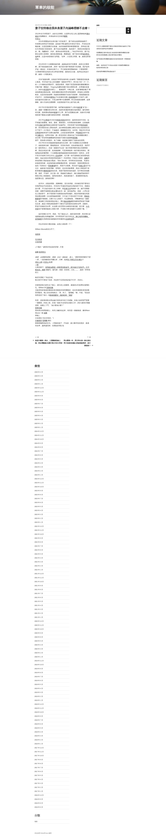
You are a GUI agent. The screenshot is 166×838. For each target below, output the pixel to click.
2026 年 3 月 (39, 376)
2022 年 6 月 (39, 550)
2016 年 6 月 (39, 807)
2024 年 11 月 (39, 435)
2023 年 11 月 (39, 483)
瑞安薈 (79, 107)
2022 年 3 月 (39, 562)
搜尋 (97, 25)
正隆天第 (42, 125)
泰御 (55, 112)
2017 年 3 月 (39, 783)
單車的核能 (44, 7)
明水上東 (38, 262)
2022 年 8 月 (39, 542)
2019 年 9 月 (39, 668)
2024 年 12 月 (39, 431)
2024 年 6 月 (39, 455)
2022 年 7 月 (39, 546)
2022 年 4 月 (39, 558)
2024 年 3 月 (39, 467)
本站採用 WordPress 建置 (43, 833)
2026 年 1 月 (39, 384)
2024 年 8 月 (39, 447)
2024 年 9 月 (39, 443)
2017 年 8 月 (39, 763)
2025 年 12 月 (39, 388)
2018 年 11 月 (39, 708)
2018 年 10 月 (39, 712)
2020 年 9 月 (39, 633)
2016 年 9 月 (39, 799)
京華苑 (37, 133)
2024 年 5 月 (39, 459)
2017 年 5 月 (39, 775)
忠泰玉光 (67, 188)
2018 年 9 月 (39, 716)
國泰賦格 (47, 171)
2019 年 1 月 (39, 700)
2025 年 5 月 (39, 411)
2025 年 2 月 (39, 423)
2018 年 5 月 (39, 728)
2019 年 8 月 (39, 672)
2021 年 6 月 (39, 597)
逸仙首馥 (67, 201)
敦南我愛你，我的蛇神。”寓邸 (61, 295)
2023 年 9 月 (39, 490)
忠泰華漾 (69, 219)
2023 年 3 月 (39, 514)
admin (49, 25)
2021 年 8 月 (39, 589)
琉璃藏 (44, 320)
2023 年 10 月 (39, 487)
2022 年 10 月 (39, 534)
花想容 (37, 234)
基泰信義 (38, 308)
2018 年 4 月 (39, 732)
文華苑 (46, 120)
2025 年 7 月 (39, 404)
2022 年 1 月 (39, 570)
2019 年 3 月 (39, 692)
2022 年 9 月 (39, 538)
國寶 (65, 36)
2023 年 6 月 (39, 502)
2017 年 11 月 (39, 752)
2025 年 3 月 (39, 419)
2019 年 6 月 (39, 680)
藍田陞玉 (42, 252)
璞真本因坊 (61, 120)
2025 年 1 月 (39, 427)
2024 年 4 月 (39, 463)
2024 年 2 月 (39, 471)
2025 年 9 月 (39, 396)
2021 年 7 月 (39, 593)
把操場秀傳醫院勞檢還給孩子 (106, 71)
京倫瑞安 (38, 320)
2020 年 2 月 (39, 653)
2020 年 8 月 (39, 637)
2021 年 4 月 (39, 605)
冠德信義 (49, 287)
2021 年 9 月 (39, 585)
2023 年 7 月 (39, 498)
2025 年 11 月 (39, 392)
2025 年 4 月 (39, 415)
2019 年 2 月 (39, 696)
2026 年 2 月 (39, 380)
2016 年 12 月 (39, 795)
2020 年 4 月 (39, 645)
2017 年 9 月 (39, 759)
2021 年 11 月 (39, 578)
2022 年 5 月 (39, 554)
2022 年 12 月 (39, 526)
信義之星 (82, 166)
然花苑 (46, 89)
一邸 (37, 265)
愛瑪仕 (52, 97)
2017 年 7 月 (39, 767)
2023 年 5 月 (39, 506)
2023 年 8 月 (39, 494)
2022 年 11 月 (39, 530)
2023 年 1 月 (39, 522)
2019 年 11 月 (39, 661)
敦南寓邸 (72, 97)
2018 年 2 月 (39, 740)
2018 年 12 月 (39, 704)
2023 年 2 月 (39, 518)
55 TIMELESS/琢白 (74, 260)
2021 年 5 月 (39, 601)
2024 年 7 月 (39, 451)
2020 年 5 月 (39, 641)
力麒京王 (40, 135)
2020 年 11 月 (39, 625)
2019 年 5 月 (39, 684)
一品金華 (57, 155)
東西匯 (74, 138)
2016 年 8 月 (39, 803)
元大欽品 (38, 239)
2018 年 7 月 (39, 720)
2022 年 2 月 (39, 566)
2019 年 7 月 (39, 676)
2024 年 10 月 (39, 439)
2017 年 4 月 (39, 779)
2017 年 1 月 (39, 791)
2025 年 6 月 (39, 407)
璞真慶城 (51, 166)
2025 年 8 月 (39, 399)
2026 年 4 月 (39, 372)
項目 (36, 821)
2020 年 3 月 (39, 649)
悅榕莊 (80, 133)
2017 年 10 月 (39, 755)
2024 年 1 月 (39, 475)
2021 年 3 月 (39, 609)
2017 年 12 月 (39, 748)
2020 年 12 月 (39, 621)
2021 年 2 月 (39, 613)
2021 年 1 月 (39, 617)
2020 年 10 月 (39, 629)
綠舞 (86, 158)
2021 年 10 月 (39, 581)
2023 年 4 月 (39, 510)
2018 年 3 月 (39, 736)
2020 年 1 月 (39, 657)
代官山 (37, 39)
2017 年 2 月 (39, 787)
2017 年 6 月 (39, 771)
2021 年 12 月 (39, 573)
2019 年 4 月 (39, 688)
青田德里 (84, 125)
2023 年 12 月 (39, 479)
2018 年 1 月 (39, 744)
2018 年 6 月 (39, 724)
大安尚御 (38, 242)
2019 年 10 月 (39, 664)
